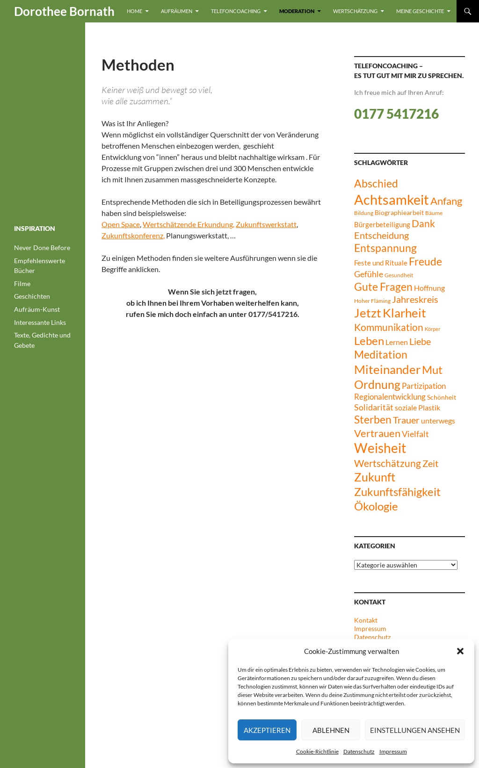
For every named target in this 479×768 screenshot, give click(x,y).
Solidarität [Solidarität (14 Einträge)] (373, 407)
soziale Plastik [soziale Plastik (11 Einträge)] (417, 407)
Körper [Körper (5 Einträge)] (432, 329)
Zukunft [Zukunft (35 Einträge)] (374, 477)
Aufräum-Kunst (37, 309)
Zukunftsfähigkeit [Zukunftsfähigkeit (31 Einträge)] (397, 491)
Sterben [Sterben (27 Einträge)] (373, 419)
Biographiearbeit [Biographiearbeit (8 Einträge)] (399, 212)
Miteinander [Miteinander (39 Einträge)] (387, 369)
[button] (460, 651)
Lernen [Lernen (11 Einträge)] (396, 341)
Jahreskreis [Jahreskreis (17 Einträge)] (415, 299)
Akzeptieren (267, 730)
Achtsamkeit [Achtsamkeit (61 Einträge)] (391, 199)
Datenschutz (359, 751)
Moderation (296, 11)
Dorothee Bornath (64, 11)
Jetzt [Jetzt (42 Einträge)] (367, 312)
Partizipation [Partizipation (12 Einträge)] (424, 386)
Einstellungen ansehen (415, 730)
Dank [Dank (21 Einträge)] (423, 223)
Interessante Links (40, 322)
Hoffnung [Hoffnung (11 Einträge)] (429, 287)
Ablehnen (330, 730)
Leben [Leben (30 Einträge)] (369, 340)
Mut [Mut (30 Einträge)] (432, 369)
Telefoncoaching (236, 11)
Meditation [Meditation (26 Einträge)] (380, 354)
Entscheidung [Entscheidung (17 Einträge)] (381, 235)
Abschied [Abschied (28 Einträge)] (376, 183)
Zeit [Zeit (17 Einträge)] (430, 463)
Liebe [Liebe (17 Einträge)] (420, 341)
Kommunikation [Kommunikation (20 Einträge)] (388, 327)
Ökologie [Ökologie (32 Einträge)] (376, 506)
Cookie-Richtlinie (317, 751)
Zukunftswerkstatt (266, 224)
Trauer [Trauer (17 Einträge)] (406, 420)
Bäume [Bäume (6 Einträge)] (434, 212)
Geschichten (32, 296)
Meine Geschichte (420, 11)
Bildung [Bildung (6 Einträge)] (363, 212)
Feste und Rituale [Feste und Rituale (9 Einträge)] (380, 262)
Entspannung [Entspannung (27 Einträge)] (385, 247)
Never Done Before (42, 247)
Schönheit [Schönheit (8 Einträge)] (441, 397)
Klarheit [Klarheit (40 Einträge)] (404, 312)
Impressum (393, 751)
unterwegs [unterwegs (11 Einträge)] (438, 420)
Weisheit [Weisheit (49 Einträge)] (380, 448)
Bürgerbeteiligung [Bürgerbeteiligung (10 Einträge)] (382, 224)
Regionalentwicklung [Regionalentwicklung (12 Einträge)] (390, 397)
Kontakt (365, 620)
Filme (22, 283)
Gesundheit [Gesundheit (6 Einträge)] (399, 275)
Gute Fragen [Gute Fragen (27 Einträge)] (383, 286)
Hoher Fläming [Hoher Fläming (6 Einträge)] (372, 300)
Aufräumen (176, 11)
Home (134, 11)
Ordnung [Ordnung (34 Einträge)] (377, 384)
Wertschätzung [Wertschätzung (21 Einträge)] (387, 463)
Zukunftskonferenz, (133, 235)
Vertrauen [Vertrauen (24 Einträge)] (377, 433)
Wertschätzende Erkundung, (188, 224)
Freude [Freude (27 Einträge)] (425, 261)
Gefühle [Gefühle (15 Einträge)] (368, 274)
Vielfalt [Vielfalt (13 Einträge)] (415, 434)
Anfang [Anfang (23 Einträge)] (446, 201)
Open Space (121, 224)
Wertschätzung (355, 11)
